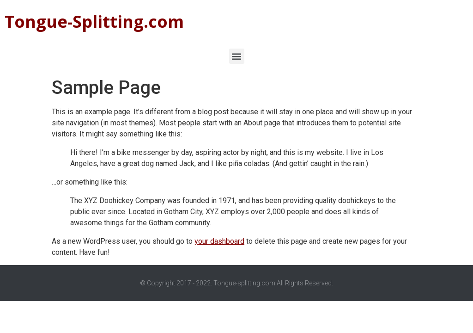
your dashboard (219, 241)
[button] (236, 56)
